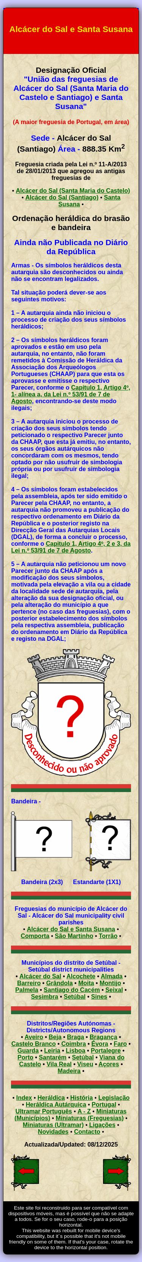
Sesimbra (44, 996)
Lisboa (76, 1050)
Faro (120, 1044)
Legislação (114, 1098)
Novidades (53, 1131)
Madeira (69, 1071)
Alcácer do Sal (40, 976)
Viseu (85, 1064)
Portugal (104, 1104)
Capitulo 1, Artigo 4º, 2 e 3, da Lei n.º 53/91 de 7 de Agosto (71, 547)
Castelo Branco (33, 1044)
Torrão (108, 936)
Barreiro (29, 983)
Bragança (103, 1037)
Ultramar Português (44, 1111)
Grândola (59, 983)
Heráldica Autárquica (56, 1104)
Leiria (52, 1050)
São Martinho (74, 936)
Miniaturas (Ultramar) (53, 1125)
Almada (112, 976)
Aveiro (34, 1037)
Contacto (87, 1131)
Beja (55, 1037)
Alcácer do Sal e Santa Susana (71, 929)
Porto (25, 1057)
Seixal (114, 990)
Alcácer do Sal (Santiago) (61, 197)
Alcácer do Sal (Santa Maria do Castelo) (73, 190)
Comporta (35, 936)
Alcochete (81, 976)
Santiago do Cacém (72, 990)
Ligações (102, 1125)
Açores (108, 1064)
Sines (99, 996)
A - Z (84, 1111)
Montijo (110, 983)
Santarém (53, 1057)
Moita (86, 983)
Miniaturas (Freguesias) (90, 1118)
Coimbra (73, 1044)
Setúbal (75, 996)
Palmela (26, 990)
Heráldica (51, 1098)
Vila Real (59, 1064)
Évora (99, 1044)
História (81, 1098)
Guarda (28, 1050)
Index (24, 1098)
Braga (75, 1037)
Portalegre (106, 1050)
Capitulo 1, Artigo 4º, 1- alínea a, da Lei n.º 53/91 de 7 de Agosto (70, 394)
